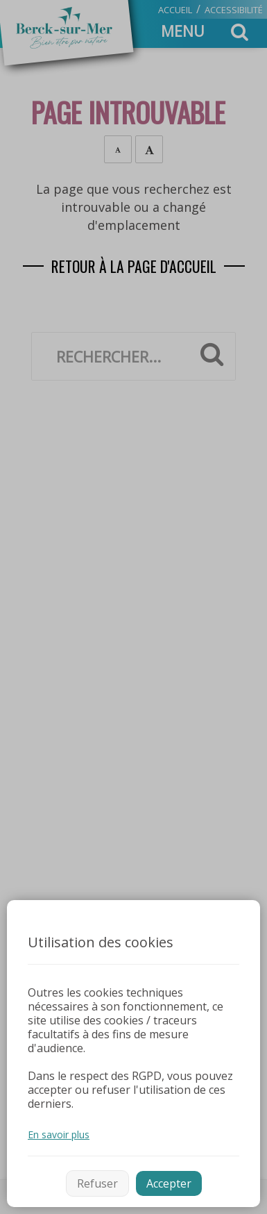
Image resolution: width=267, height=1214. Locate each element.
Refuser (97, 1183)
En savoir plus (58, 1134)
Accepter (168, 1183)
